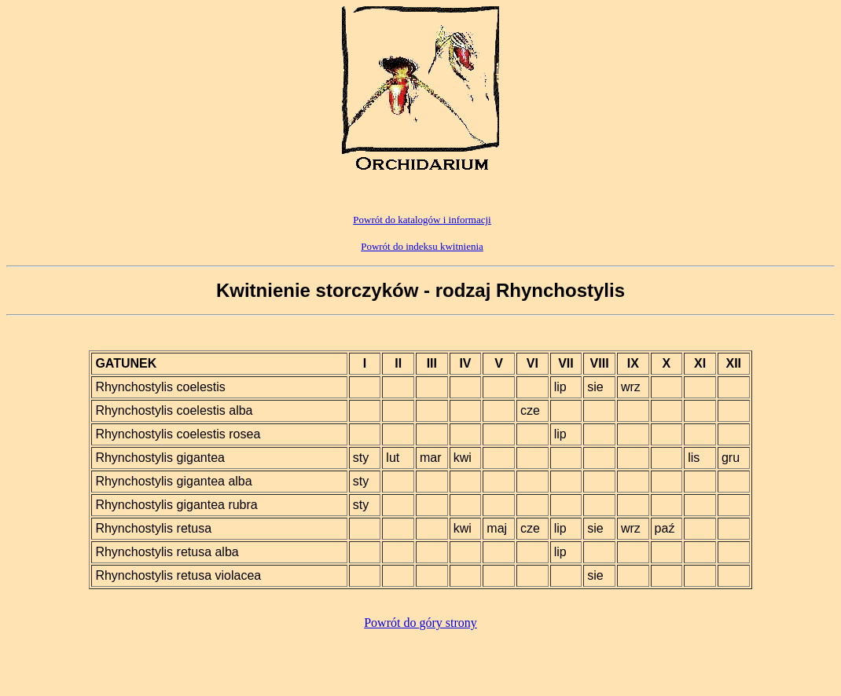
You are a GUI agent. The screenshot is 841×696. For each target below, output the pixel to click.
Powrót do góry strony (420, 622)
